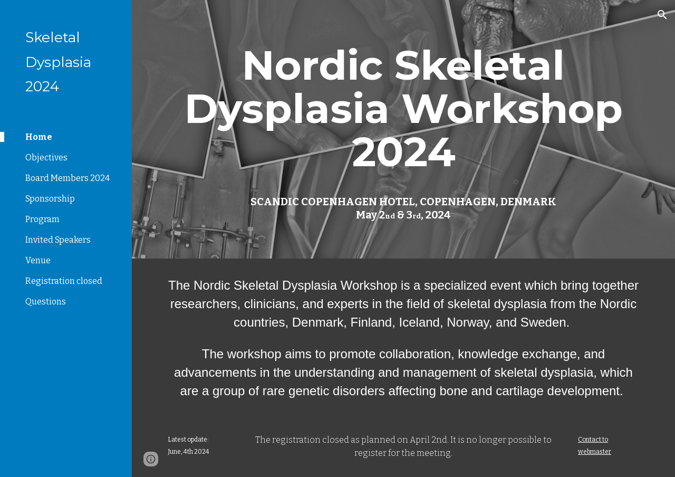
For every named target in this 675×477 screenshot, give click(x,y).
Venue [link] (38, 260)
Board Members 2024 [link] (67, 178)
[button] (662, 14)
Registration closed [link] (63, 281)
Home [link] (38, 137)
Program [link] (42, 219)
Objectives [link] (46, 157)
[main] (403, 109)
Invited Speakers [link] (58, 240)
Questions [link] (45, 302)
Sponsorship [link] (50, 199)
